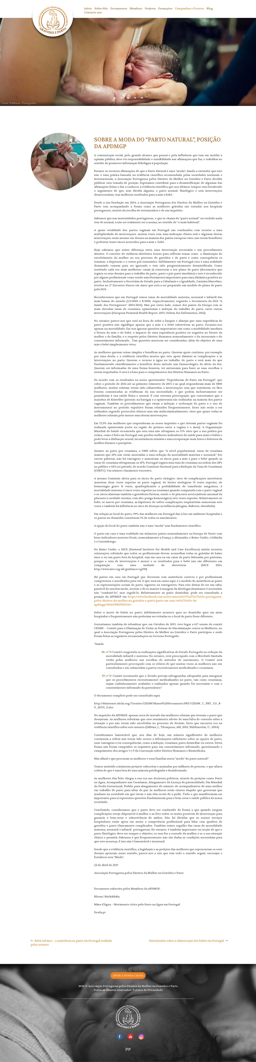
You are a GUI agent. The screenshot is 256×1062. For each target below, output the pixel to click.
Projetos (150, 8)
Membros (136, 8)
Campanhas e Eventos (189, 8)
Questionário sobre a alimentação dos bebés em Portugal (186, 940)
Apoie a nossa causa (128, 975)
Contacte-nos (93, 12)
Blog (210, 8)
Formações (165, 8)
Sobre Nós (101, 8)
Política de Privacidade (148, 990)
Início (88, 8)
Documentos (118, 8)
